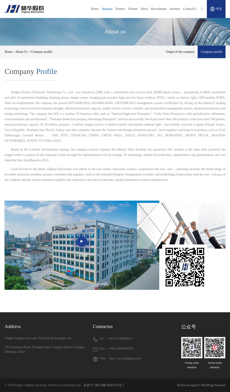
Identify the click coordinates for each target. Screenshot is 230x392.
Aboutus (107, 9)
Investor (175, 9)
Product (120, 9)
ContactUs (189, 9)
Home (95, 9)
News (144, 9)
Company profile (211, 51)
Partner (132, 9)
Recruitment (158, 9)
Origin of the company (180, 51)
